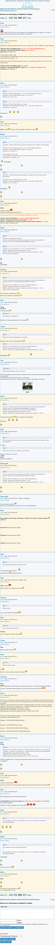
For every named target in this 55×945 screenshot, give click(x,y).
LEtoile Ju (3, 269)
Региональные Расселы (8, 10)
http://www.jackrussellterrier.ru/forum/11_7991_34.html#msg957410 (18, 505)
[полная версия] (27, 7)
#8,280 (2, 874)
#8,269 (2, 599)
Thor (1, 360)
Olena (2, 83)
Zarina (2, 693)
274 (11, 18)
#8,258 (2, 271)
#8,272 (2, 656)
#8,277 (2, 791)
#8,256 (2, 203)
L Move (2, 326)
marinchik (3, 677)
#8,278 (2, 812)
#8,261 (2, 362)
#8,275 (2, 738)
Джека (2, 872)
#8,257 (2, 229)
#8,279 (2, 838)
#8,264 (2, 465)
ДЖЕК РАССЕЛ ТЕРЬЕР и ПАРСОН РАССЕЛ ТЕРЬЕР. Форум (27, 1)
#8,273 (2, 678)
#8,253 (2, 85)
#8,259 (2, 302)
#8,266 (2, 512)
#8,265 (2, 498)
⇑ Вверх (52, 899)
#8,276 (2, 775)
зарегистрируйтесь (5, 925)
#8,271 (2, 642)
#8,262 (2, 398)
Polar (2, 23)
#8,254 (2, 123)
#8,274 (2, 695)
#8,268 (2, 580)
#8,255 (2, 136)
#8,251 (2, 25)
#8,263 (2, 431)
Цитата (7, 27)
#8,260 (2, 328)
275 (15, 18)
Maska (2, 134)
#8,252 (2, 40)
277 (24, 18)
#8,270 (2, 619)
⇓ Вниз (53, 10)
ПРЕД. (2, 18)
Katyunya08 (4, 463)
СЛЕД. (29, 18)
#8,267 (2, 556)
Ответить (2, 27)
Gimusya (3, 597)
